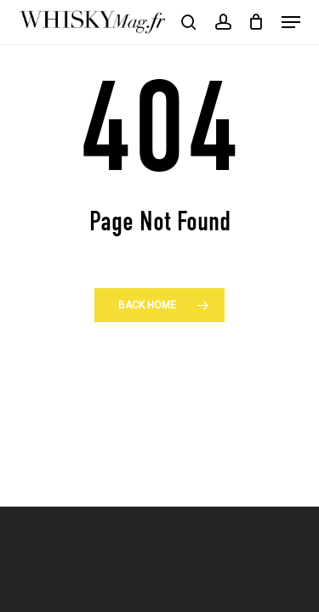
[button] (291, 22)
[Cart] (256, 22)
